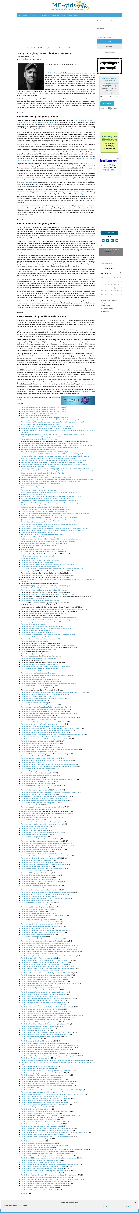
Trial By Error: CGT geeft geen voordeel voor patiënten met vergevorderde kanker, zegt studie (49, 1056)
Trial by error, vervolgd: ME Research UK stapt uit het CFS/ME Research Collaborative (47, 575)
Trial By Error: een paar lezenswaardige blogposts (36, 1139)
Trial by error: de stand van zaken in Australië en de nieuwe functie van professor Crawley (48, 683)
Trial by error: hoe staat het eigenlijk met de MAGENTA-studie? (40, 790)
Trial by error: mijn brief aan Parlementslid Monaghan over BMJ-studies (43, 732)
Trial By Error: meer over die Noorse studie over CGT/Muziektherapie (42, 1122)
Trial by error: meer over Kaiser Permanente (34, 905)
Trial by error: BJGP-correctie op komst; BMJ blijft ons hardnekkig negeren (44, 964)
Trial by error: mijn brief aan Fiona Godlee (34, 756)
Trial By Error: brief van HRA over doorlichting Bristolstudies (39, 1022)
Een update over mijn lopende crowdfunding (35, 1107)
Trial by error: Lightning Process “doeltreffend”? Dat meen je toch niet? (43, 943)
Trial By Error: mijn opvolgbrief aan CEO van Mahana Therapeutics (41, 1079)
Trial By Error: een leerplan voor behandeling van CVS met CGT (40, 741)
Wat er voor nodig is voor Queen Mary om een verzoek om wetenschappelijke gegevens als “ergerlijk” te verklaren (56, 456)
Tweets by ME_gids (111, 252)
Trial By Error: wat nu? (28, 1088)
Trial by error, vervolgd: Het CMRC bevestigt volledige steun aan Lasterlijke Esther (46, 573)
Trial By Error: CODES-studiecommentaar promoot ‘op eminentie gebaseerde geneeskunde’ (49, 1158)
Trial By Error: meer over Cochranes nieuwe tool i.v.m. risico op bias (42, 1000)
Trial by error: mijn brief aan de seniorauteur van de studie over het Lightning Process (47, 845)
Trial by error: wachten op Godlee (31, 762)
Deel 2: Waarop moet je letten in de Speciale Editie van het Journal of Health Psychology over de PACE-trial (54, 609)
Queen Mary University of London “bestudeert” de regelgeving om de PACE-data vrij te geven (49, 520)
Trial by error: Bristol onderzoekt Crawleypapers (35, 860)
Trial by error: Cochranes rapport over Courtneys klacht (38, 896)
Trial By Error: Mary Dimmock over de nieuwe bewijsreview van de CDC (43, 979)
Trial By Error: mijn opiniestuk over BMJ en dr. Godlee (37, 1041)
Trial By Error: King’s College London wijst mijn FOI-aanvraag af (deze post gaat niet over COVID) (51, 1090)
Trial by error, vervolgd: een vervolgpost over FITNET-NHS (38, 562)
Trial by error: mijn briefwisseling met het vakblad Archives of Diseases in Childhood (47, 675)
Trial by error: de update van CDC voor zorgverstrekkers (38, 769)
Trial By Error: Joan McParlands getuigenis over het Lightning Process (43, 992)
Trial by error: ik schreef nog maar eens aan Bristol (36, 934)
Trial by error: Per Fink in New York (31, 805)
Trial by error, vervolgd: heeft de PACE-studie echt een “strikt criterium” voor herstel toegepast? (50, 420)
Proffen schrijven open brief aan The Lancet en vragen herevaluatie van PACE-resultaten (48, 426)
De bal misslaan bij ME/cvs (29, 558)
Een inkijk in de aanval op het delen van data (34, 475)
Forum (64, 15)
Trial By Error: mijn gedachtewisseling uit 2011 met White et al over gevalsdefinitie (46, 1047)
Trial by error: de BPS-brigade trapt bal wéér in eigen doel (38, 775)
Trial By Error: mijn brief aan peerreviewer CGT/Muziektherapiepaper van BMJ (45, 1130)
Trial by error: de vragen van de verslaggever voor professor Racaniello (43, 864)
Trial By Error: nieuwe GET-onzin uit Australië (35, 986)
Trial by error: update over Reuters (31, 917)
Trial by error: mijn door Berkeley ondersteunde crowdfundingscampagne (43, 694)
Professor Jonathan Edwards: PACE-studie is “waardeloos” (39, 439)
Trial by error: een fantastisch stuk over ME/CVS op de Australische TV (43, 698)
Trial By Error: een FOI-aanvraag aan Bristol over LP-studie (39, 954)
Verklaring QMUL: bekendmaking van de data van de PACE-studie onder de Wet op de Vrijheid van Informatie (54, 528)
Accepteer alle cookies (78, 1207)
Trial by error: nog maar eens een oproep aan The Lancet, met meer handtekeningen (47, 760)
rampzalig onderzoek (85, 234)
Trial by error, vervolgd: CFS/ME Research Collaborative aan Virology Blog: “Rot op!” (47, 571)
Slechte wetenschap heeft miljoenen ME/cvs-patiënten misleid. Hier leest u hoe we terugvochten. (51, 539)
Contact (75, 15)
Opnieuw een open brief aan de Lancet (33, 494)
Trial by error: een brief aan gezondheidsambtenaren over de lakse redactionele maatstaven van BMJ (52, 735)
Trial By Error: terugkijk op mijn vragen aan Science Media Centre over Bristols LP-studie (48, 956)
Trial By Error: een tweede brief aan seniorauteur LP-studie (39, 958)
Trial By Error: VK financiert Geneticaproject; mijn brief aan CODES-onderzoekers (46, 1156)
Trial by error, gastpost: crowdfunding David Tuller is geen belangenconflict (44, 707)
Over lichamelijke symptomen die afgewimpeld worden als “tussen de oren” (44, 796)
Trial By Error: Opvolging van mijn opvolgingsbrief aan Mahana (40, 1100)
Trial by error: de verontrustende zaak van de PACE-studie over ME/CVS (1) (44, 407)
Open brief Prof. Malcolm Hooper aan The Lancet (36, 505)
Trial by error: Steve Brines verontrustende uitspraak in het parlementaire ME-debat (46, 856)
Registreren (109, 46)
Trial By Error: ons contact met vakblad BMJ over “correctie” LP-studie (42, 981)
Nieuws (26, 15)
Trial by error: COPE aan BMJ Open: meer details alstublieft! (39, 658)
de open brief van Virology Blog (62, 382)
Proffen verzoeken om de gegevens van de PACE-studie (38, 467)
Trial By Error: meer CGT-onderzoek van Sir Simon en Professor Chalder (43, 1185)
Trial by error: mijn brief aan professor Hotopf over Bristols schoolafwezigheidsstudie (47, 892)
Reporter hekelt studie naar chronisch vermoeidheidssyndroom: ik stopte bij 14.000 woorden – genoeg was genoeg (56, 445)
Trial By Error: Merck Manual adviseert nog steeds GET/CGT (39, 1120)
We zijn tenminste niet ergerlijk (30, 486)
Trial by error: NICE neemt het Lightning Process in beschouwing (41, 726)
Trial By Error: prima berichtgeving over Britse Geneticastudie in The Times (44, 1166)
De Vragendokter (105, 303)
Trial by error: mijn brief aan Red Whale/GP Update (37, 781)
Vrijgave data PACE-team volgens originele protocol (37, 526)
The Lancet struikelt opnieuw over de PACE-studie (36, 522)
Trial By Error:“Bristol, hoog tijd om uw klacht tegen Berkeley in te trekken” (44, 1024)
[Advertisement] (56, 31)
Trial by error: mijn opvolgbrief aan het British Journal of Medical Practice (44, 941)
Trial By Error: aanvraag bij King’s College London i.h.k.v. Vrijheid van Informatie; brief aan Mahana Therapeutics (58, 1062)
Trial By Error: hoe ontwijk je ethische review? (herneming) (39, 1026)
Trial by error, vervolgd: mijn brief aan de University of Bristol (39, 584)
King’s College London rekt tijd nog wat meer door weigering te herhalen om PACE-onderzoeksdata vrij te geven (55, 469)
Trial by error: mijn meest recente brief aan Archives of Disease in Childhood (44, 800)
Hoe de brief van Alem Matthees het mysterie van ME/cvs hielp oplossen (43, 552)
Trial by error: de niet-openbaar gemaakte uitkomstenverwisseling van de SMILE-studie (47, 645)
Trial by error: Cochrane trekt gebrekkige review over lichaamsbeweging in (44, 813)
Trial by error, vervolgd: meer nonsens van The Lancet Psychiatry (41, 484)
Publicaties (35, 15)
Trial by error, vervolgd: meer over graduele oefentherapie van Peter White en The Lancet (48, 594)
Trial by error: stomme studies (30, 888)
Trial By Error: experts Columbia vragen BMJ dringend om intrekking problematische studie (49, 1175)
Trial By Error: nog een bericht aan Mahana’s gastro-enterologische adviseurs (45, 1111)
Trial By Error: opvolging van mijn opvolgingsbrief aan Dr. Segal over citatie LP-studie (47, 960)
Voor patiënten (46, 15)
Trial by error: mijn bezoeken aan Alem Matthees (36, 720)
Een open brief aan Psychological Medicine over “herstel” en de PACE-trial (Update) (46, 554)
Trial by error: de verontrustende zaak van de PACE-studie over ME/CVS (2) (44, 409)
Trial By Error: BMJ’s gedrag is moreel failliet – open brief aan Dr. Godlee (43, 994)
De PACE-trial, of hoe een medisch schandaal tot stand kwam (40, 605)
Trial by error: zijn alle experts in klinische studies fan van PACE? (41, 758)
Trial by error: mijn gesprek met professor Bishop (36, 752)
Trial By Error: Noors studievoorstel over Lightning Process (39, 1113)
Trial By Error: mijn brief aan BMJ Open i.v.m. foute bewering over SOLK (43, 1011)
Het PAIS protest (105, 305)
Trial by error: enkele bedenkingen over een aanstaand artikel (40, 862)
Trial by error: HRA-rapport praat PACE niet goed (36, 873)
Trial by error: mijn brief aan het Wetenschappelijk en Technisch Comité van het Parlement (49, 764)
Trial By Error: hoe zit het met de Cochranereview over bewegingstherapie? (44, 1013)
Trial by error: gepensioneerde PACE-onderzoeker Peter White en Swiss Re (43, 613)
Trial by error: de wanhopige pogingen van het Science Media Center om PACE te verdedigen (49, 611)
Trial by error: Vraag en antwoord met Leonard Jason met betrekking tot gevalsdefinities (48, 718)
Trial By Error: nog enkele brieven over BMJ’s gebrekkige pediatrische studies (45, 739)
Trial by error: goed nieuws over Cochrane (34, 830)
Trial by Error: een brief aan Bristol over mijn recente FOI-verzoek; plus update (45, 966)
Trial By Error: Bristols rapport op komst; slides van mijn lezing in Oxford (43, 1020)
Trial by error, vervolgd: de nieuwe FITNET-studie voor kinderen (40, 560)
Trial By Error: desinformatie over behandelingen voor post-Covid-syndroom (44, 1177)
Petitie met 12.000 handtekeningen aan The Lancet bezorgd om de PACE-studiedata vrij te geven (51, 503)
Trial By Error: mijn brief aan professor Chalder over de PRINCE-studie (42, 1009)
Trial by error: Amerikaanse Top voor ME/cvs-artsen (37, 909)
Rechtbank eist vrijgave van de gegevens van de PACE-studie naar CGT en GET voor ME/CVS (49, 518)
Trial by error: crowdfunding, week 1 (32, 911)
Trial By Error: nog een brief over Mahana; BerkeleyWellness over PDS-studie (44, 1083)
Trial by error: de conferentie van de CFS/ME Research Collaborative (42, 798)
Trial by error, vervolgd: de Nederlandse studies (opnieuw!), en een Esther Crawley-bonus (48, 564)
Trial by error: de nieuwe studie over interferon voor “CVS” (39, 839)
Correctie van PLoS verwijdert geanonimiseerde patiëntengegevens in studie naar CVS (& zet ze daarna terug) (55, 513)
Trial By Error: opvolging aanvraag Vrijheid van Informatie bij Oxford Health (44, 1105)
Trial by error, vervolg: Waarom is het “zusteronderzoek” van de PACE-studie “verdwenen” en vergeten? (52, 422)
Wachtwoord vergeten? (109, 52)
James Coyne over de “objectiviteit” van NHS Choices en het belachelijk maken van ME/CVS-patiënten (52, 454)
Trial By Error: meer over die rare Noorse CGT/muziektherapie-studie (42, 1124)
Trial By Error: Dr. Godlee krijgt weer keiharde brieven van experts (41, 1005)
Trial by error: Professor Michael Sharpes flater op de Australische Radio (43, 709)
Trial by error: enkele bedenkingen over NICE (34, 828)
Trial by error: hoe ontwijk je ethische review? (35, 826)
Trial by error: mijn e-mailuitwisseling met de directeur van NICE (40, 615)
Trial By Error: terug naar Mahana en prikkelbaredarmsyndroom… (41, 1096)
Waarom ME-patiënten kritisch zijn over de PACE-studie (38, 450)
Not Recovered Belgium (107, 308)
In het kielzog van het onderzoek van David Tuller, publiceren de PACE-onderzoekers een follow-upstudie (53, 435)
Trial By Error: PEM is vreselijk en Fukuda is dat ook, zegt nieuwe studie (43, 1043)
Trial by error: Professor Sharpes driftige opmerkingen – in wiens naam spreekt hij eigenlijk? (49, 749)
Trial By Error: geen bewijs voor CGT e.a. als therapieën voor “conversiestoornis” (46, 1171)
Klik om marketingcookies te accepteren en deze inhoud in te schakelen (111, 251)
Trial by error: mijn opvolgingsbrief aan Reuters (35, 928)
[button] (135, 1202)
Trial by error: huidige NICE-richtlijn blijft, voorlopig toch (38, 632)
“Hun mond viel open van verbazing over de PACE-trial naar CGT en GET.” (43, 515)
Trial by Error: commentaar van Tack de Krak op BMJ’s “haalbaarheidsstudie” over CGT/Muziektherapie (53, 1132)
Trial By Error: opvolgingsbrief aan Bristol (34, 1030)
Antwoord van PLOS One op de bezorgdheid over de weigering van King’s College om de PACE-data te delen (54, 464)
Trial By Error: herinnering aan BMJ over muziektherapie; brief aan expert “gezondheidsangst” (50, 1164)
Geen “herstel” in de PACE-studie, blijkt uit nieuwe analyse (38, 537)
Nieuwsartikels (26, 48)
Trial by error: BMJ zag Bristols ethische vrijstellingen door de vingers (42, 832)
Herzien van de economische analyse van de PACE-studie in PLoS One (42, 473)
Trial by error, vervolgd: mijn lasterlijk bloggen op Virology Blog (40, 567)
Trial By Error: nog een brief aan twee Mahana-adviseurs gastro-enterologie (44, 1075)
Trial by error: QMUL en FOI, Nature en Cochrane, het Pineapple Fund (42, 669)
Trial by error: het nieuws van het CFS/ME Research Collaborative (41, 679)
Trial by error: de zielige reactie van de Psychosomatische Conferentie (42, 807)
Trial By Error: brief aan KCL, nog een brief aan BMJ (37, 1147)
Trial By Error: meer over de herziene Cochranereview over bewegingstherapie (45, 1017)
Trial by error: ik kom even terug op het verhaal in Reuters (38, 920)
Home (18, 48)
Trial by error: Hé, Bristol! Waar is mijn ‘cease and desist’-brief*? (40, 639)
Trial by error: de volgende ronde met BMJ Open (36, 688)
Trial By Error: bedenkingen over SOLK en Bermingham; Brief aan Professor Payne (46, 977)
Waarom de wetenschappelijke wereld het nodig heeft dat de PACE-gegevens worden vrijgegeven (51, 443)
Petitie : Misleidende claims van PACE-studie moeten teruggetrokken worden (44, 418)
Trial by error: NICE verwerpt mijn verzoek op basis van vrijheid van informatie (45, 603)
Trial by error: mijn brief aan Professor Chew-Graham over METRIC (41, 858)
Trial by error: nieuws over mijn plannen (33, 677)
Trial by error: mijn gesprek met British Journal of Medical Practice (41, 932)
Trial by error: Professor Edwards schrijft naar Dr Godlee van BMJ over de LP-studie (47, 949)
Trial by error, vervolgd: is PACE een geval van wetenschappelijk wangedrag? (44, 590)
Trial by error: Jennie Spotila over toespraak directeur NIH (39, 924)
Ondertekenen (107, 103)
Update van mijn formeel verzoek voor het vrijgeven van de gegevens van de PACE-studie (48, 458)
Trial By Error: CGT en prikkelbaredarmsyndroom (36, 1058)
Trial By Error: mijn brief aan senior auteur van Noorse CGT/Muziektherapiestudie (46, 1128)
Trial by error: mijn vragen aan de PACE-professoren (37, 877)
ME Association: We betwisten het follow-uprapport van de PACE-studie (43, 437)
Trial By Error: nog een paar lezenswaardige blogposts (38, 1143)
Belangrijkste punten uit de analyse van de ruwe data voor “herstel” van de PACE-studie (48, 541)
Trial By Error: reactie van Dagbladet (32, 1141)
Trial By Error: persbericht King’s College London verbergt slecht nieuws (43, 1145)
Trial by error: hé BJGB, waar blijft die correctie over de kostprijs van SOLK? (44, 962)
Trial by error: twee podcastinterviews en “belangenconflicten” (40, 705)
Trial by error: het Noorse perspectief (32, 837)
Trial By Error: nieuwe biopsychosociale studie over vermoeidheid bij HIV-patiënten (46, 1086)
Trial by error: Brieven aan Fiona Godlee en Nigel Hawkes (38, 879)
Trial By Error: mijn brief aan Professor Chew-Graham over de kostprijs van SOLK (46, 975)
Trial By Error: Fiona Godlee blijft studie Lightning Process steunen (41, 1037)
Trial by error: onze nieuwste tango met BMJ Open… (37, 696)
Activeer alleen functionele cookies (102, 1207)
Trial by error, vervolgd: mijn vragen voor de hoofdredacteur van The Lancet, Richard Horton (49, 524)
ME (20, 15)
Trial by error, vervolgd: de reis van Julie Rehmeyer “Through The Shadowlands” (45, 592)
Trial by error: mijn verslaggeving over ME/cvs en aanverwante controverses (44, 898)
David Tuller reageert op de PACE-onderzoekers (35, 415)
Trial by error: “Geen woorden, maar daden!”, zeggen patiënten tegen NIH (43, 843)
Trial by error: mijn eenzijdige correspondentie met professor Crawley (42, 643)
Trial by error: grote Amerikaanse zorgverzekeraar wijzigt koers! (40, 890)
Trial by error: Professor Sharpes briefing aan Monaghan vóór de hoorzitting (44, 754)
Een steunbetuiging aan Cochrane (31, 815)
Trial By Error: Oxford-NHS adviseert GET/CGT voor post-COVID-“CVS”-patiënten (46, 1098)
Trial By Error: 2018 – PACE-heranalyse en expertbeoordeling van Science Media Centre (48, 1054)
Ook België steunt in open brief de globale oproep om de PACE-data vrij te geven (45, 498)
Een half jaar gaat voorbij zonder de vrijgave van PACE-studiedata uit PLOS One (45, 507)
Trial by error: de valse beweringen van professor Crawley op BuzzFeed (43, 662)
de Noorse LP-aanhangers (82, 391)
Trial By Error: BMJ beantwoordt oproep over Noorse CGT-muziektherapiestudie (45, 1151)
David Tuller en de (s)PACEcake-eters (32, 654)
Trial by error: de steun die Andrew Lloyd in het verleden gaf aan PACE (42, 711)
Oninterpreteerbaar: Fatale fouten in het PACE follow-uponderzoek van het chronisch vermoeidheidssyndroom (55, 441)
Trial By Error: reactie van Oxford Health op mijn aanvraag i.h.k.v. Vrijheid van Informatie (48, 1115)
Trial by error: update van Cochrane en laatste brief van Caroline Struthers (44, 894)
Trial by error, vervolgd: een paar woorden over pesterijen (38, 490)
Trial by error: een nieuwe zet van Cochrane (34, 835)
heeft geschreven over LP (30, 271)
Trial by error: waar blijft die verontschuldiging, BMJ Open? (39, 818)
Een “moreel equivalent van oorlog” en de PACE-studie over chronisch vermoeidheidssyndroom (50, 447)
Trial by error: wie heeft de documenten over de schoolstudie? (40, 886)
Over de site (56, 15)
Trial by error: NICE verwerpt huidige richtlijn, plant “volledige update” (42, 626)
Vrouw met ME (105, 311)
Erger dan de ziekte (27, 547)
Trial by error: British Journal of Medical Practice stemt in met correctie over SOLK (46, 947)
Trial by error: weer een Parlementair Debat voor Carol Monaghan (41, 849)
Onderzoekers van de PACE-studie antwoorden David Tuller (39, 413)
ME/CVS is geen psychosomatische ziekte (34, 809)
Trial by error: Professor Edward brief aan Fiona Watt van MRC (40, 786)
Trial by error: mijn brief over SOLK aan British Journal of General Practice (44, 930)
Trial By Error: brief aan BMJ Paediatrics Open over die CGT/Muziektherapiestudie (46, 1137)
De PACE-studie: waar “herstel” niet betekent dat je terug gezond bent (42, 549)
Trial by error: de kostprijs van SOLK (32, 883)
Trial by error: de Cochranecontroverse (33, 788)
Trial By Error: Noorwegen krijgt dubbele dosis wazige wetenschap (41, 1126)
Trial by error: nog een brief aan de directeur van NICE (37, 630)
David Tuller (34, 48)
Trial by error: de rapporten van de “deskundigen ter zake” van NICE (41, 622)
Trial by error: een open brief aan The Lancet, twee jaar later (39, 747)
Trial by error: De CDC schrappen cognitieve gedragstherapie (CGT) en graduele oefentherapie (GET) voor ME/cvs (56, 596)
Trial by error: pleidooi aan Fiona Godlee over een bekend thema (41, 939)
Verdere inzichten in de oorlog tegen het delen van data (38, 488)
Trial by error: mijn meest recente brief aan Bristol (36, 913)
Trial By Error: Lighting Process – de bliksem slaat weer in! (44, 53)
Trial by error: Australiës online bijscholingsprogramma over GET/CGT (43, 722)
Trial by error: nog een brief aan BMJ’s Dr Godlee (36, 783)
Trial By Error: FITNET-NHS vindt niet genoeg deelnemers (38, 1188)
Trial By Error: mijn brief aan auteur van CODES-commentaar (40, 1160)
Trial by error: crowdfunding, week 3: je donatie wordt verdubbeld (41, 922)
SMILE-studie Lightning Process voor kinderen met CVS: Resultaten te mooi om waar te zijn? (49, 647)
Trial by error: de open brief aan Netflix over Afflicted (37, 794)
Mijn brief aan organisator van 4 (31, 811)
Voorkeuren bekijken (125, 1207)
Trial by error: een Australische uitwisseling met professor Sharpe (41, 824)
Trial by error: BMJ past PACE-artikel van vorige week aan (39, 875)
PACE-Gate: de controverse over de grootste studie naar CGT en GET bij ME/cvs (45, 509)
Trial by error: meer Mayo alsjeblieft (32, 777)
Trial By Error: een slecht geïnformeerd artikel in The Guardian (40, 988)
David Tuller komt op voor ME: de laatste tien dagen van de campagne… (43, 588)
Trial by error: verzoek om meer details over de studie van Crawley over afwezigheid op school (50, 620)
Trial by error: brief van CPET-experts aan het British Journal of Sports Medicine (45, 666)
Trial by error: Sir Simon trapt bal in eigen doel (35, 745)
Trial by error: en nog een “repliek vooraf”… (34, 871)
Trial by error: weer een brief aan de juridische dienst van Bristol (40, 926)
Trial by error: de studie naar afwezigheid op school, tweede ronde (41, 656)
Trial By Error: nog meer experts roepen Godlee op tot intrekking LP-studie (43, 1003)
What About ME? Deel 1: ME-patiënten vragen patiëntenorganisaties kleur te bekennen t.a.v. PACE (51, 496)
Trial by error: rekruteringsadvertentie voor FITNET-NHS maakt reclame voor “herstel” (47, 779)
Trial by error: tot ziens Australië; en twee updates (36, 715)
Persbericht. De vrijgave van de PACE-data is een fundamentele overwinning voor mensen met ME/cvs (52, 530)
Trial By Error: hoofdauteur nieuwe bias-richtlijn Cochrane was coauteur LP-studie (46, 998)
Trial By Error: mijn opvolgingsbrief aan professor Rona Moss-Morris (42, 1073)
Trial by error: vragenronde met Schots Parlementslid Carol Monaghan (43, 690)
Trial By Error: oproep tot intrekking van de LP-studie (37, 996)
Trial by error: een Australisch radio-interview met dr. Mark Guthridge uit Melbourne (46, 1081)
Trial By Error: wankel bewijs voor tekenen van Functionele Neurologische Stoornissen (47, 1045)
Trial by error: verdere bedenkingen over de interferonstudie (39, 847)
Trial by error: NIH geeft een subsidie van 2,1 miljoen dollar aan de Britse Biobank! (46, 628)
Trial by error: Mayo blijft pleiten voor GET (34, 771)
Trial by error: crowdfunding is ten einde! (33, 937)
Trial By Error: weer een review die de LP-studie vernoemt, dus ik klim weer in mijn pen (47, 969)
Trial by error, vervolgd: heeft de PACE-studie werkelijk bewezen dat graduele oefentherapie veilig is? (52, 481)
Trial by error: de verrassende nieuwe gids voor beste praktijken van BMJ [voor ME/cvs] (48, 635)
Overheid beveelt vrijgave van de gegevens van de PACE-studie (40, 424)
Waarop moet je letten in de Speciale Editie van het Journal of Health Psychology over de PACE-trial (51, 607)
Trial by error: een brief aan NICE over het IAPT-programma (39, 743)
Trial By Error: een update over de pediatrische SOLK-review (39, 971)
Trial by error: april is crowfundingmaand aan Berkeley (38, 907)
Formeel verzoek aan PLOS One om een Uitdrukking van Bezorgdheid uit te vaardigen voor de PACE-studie (53, 460)
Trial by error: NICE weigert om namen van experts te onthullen (40, 601)
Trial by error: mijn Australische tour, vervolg (34, 703)
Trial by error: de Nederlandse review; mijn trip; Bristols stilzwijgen (41, 681)
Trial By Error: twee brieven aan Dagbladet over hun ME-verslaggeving (42, 1134)
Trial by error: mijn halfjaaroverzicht (32, 660)
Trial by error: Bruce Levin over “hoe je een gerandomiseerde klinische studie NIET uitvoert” (49, 792)
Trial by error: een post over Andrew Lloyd (34, 701)
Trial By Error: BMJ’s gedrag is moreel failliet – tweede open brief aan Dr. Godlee (46, 1032)
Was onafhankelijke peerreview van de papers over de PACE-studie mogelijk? (44, 452)
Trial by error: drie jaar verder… (30, 820)
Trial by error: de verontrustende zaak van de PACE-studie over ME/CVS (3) (44, 411)
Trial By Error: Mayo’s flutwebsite (31, 1039)
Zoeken (70, 15)
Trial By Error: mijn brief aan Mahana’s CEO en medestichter (39, 1077)
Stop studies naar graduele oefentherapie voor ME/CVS (38, 532)
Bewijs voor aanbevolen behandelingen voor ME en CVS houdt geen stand (44, 543)
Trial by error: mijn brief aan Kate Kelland (34, 900)
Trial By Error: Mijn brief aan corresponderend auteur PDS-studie (41, 1117)
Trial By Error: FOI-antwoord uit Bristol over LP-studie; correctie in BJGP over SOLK (46, 973)
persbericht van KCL (88, 194)
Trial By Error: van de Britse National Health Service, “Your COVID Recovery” (44, 1181)
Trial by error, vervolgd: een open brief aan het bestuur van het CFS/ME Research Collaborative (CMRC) (53, 569)
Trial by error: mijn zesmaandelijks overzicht (34, 852)
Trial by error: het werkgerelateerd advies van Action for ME (39, 854)
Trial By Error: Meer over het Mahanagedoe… (35, 1109)
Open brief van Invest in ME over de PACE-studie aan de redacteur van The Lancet (46, 428)
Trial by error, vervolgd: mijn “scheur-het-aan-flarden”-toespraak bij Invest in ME (45, 577)
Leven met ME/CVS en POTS (109, 300)
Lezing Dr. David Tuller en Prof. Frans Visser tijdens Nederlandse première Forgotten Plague (49, 501)
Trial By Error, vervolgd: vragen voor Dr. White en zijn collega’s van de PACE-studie (46, 477)
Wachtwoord (101, 29)
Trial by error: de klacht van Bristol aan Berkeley (35, 652)
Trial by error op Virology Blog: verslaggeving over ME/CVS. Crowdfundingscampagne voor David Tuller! (53, 692)
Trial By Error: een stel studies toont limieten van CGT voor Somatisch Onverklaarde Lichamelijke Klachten (54, 1149)
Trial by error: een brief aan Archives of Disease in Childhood (39, 664)
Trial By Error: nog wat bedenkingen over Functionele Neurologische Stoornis (45, 1049)
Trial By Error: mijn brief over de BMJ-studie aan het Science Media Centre (44, 737)
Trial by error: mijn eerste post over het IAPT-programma (38, 803)
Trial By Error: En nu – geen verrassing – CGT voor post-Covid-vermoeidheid (44, 1183)
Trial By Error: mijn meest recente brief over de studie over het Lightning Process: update (48, 945)
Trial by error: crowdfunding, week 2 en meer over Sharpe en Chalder (42, 915)
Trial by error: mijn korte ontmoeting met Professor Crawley (39, 637)
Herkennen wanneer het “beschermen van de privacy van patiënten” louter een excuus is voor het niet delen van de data (58, 471)
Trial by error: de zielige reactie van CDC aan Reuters (37, 903)
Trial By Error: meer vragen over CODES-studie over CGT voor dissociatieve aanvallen (47, 1154)
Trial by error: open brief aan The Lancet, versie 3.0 (37, 773)
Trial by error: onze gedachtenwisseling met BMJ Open (38, 673)
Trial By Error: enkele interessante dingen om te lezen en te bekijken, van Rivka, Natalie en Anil (50, 1179)
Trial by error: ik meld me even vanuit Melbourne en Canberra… (40, 686)
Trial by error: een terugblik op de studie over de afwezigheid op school (43, 869)
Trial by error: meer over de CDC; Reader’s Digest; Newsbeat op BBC (42, 724)
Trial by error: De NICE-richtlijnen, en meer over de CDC (37, 598)
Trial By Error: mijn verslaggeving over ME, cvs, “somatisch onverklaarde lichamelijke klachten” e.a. (51, 1094)
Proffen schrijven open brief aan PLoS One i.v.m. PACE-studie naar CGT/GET (44, 511)
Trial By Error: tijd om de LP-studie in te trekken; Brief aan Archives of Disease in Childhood (49, 952)
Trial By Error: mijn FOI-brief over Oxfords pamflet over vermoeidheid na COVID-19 (46, 1103)
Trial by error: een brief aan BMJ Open (32, 671)
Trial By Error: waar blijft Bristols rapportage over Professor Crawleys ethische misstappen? (49, 1015)
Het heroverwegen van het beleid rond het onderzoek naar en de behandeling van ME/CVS (49, 492)
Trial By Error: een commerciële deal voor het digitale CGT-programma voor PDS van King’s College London (54, 1060)
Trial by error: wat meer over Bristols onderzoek (35, 866)
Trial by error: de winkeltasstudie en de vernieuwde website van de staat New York (46, 713)
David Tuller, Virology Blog (26, 59)
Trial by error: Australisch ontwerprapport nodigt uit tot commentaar (42, 841)
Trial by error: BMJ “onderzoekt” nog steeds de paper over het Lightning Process (46, 730)
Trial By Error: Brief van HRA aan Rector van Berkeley (37, 1028)
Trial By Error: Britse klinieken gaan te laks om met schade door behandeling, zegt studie (48, 983)
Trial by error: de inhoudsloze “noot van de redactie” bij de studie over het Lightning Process (49, 766)
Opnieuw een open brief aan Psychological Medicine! (37, 556)
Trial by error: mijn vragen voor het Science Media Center (38, 649)
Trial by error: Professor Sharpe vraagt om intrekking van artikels (41, 881)
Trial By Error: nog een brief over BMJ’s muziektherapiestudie (40, 1173)
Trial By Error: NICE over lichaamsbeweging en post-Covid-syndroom (42, 1168)
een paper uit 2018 (50, 86)
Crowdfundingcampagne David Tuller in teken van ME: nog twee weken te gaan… (46, 586)
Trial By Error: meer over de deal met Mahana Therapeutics (39, 1066)
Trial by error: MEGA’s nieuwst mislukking (33, 624)
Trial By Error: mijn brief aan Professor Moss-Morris (37, 1069)
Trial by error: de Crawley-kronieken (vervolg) (34, 641)
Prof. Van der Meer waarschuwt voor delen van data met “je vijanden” (42, 535)
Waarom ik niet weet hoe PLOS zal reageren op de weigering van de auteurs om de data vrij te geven (52, 462)
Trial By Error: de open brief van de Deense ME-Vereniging (39, 1051)
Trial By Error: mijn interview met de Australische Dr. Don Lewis (40, 990)
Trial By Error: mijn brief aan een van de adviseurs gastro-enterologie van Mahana (46, 1071)
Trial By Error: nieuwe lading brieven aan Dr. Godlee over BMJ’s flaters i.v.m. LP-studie (47, 1007)
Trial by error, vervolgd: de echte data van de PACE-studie (38, 545)
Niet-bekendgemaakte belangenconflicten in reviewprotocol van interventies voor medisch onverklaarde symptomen (57, 479)
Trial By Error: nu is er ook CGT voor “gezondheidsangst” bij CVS (41, 1162)
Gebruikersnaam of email (105, 21)
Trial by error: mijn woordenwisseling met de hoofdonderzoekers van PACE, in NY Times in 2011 (51, 728)
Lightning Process (53, 73)
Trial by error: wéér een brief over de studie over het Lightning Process (42, 822)
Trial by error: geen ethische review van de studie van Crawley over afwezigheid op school (48, 618)
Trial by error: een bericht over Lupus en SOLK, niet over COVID (40, 1092)
